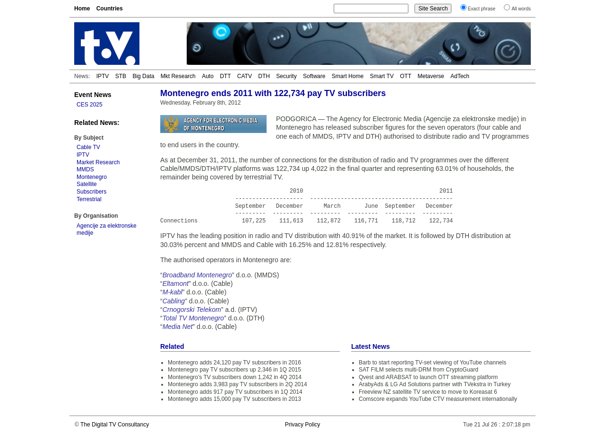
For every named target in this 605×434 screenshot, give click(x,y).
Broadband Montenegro (197, 275)
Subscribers (91, 191)
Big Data (143, 76)
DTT (225, 76)
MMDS (85, 169)
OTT (405, 76)
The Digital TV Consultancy (114, 424)
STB (120, 76)
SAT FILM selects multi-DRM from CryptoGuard (418, 369)
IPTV (102, 76)
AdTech (459, 76)
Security (286, 76)
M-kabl (172, 292)
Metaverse (431, 76)
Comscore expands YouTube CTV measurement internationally (438, 399)
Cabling (174, 301)
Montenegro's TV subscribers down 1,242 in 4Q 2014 (235, 377)
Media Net (178, 326)
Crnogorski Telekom (192, 309)
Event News (93, 94)
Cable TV (88, 147)
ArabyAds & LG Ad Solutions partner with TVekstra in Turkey (434, 384)
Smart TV (381, 76)
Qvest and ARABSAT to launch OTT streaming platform (428, 377)
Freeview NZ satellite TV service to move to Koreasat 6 (428, 392)
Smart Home (347, 76)
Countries (109, 8)
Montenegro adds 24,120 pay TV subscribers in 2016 (234, 362)
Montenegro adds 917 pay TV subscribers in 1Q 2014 (235, 392)
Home (82, 8)
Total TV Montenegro (193, 318)
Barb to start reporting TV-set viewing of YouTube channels (432, 362)
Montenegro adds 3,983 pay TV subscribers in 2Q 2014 (237, 384)
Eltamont (176, 283)
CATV (244, 76)
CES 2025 (90, 104)
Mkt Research (178, 76)
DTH (264, 76)
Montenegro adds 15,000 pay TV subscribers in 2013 (234, 399)
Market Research (98, 162)
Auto (208, 76)
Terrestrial (89, 199)
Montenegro (92, 177)
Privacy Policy (302, 424)
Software (314, 76)
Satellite (87, 184)
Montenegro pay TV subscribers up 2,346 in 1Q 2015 (234, 369)
